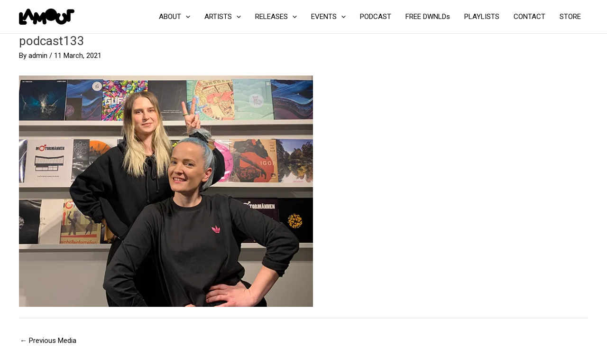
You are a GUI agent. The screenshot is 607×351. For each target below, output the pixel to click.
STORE (570, 16)
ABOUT (174, 16)
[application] (185, 16)
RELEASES (276, 16)
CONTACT (529, 16)
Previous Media (48, 340)
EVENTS (328, 16)
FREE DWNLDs (427, 16)
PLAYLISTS (481, 16)
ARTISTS (222, 16)
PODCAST (375, 16)
